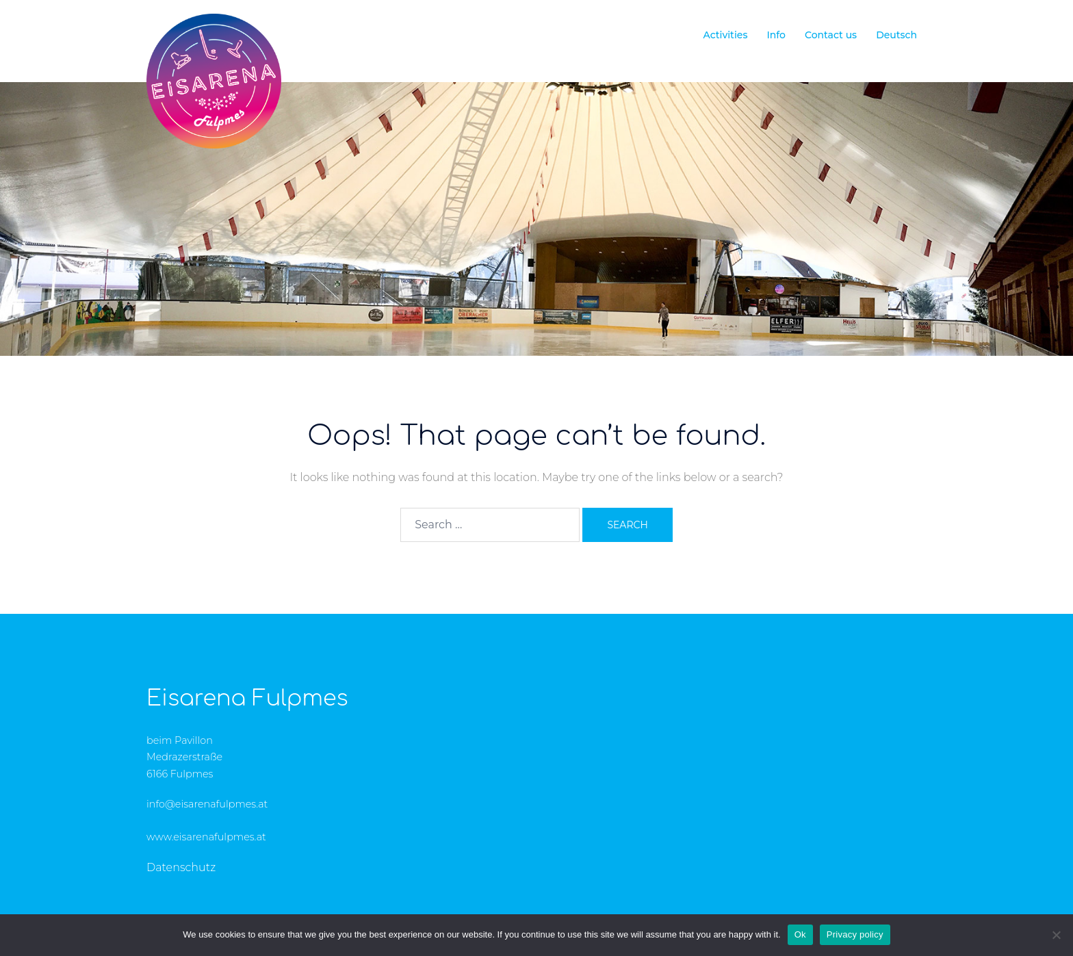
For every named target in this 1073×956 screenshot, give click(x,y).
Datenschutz (181, 867)
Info (776, 35)
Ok (800, 934)
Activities (725, 35)
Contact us (831, 35)
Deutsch (896, 35)
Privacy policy (855, 934)
